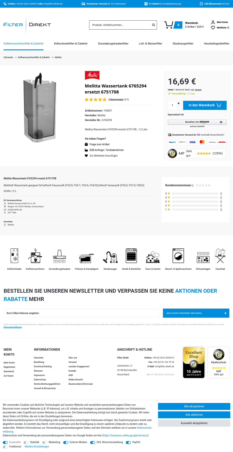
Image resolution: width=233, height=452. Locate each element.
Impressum (39, 372)
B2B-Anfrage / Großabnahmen (107, 150)
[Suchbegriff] (119, 25)
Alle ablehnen (194, 414)
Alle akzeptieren (194, 406)
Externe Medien (78, 442)
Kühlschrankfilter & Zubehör (71, 43)
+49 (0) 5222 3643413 (27, 4)
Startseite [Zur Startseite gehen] (8, 57)
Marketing (54, 442)
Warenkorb (9, 368)
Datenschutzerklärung (13, 324)
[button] (195, 120)
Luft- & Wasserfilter (150, 43)
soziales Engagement (78, 363)
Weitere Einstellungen (37, 446)
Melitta (58, 57)
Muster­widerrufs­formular (80, 381)
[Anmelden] (219, 22)
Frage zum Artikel (99, 144)
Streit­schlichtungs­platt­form (47, 381)
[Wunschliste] (220, 28)
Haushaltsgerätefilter (216, 43)
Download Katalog (43, 363)
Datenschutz (40, 376)
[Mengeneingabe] (168, 101)
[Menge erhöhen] (175, 100)
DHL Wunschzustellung (110, 442)
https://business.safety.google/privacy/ (125, 435)
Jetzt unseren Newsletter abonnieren (196, 310)
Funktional (15, 446)
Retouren (38, 368)
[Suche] (153, 25)
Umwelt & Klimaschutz (45, 385)
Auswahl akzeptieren (194, 423)
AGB (70, 372)
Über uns (72, 354)
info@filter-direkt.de (52, 4)
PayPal (136, 442)
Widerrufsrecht (75, 376)
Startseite (38, 354)
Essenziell (15, 442)
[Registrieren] (11, 364)
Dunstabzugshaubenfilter (113, 43)
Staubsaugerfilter (183, 43)
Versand (194, 86)
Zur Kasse (8, 372)
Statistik (34, 442)
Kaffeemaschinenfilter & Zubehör (24, 43)
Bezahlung (39, 359)
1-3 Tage (179, 90)
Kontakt (72, 368)
